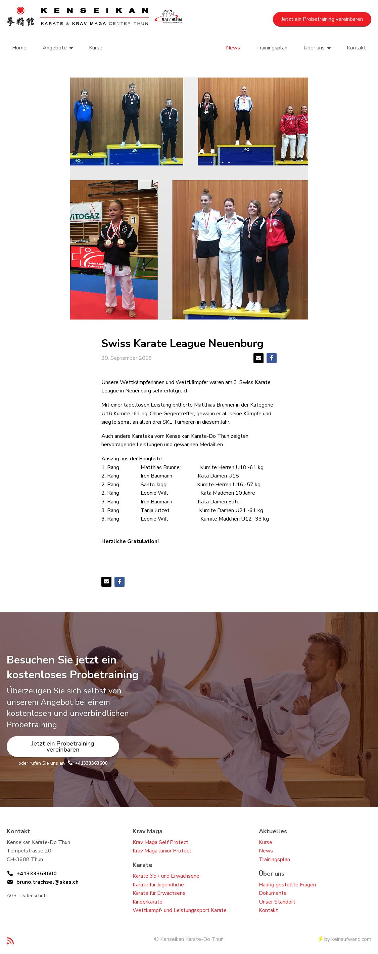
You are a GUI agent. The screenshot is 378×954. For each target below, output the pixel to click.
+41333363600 (91, 763)
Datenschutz (34, 895)
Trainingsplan (271, 47)
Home (19, 47)
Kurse (95, 47)
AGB (11, 895)
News (233, 47)
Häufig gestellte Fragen (287, 884)
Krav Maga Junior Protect (162, 850)
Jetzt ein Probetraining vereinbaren (322, 19)
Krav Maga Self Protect (160, 842)
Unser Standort (277, 902)
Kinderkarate (147, 902)
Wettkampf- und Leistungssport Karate (180, 910)
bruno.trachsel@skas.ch (47, 882)
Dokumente (273, 893)
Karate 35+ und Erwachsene (166, 876)
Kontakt (356, 47)
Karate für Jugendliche (158, 884)
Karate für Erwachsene (159, 893)
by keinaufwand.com (345, 939)
